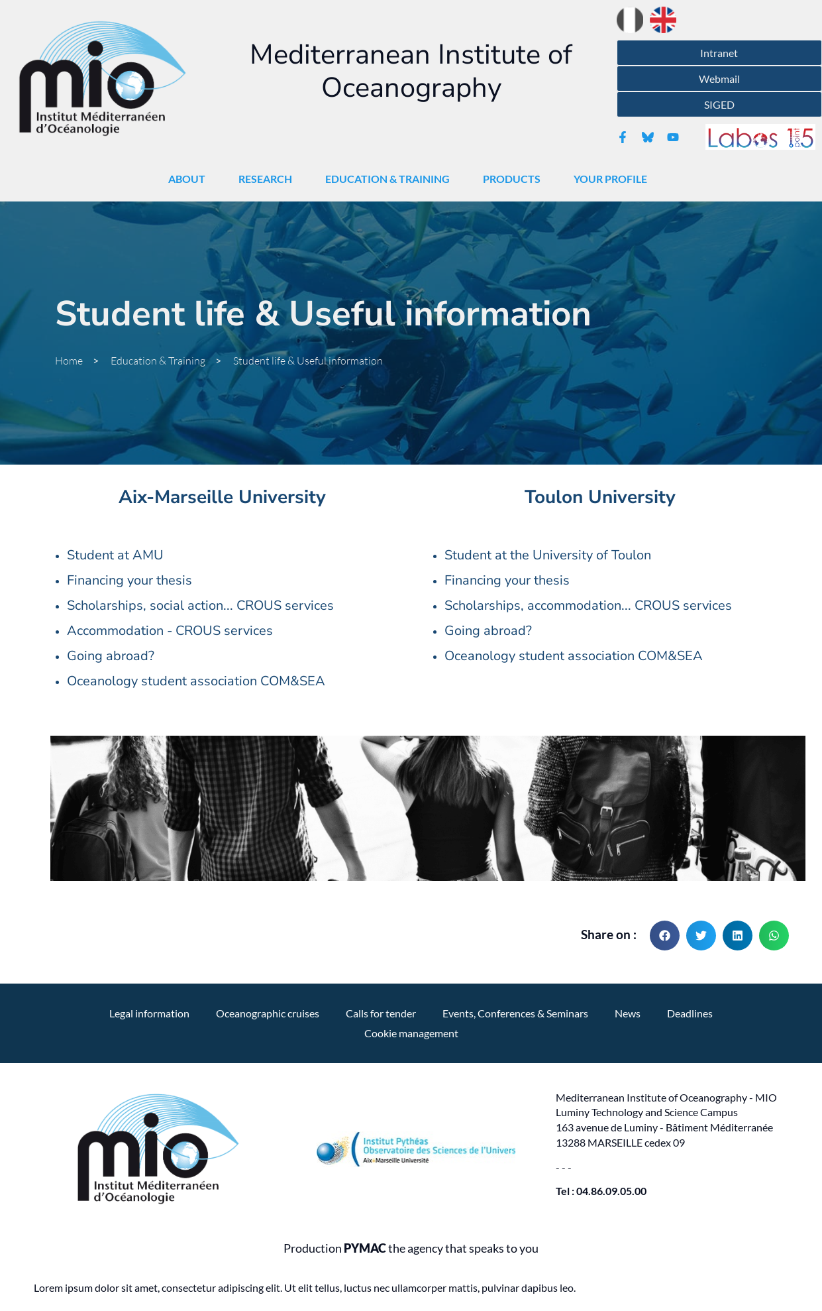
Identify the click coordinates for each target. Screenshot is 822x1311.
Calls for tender (381, 1013)
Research (268, 179)
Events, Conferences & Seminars (515, 1013)
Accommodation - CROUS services (170, 631)
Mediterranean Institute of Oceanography (411, 71)
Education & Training (390, 179)
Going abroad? (110, 656)
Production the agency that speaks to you (411, 1248)
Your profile (614, 179)
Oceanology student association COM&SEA (196, 681)
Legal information (149, 1013)
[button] (665, 935)
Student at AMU (115, 555)
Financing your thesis (129, 580)
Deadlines (690, 1013)
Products (515, 179)
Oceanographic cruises (267, 1013)
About (190, 179)
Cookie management (411, 1033)
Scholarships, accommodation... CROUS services (588, 605)
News (628, 1013)
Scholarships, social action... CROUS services (200, 605)
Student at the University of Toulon (547, 555)
